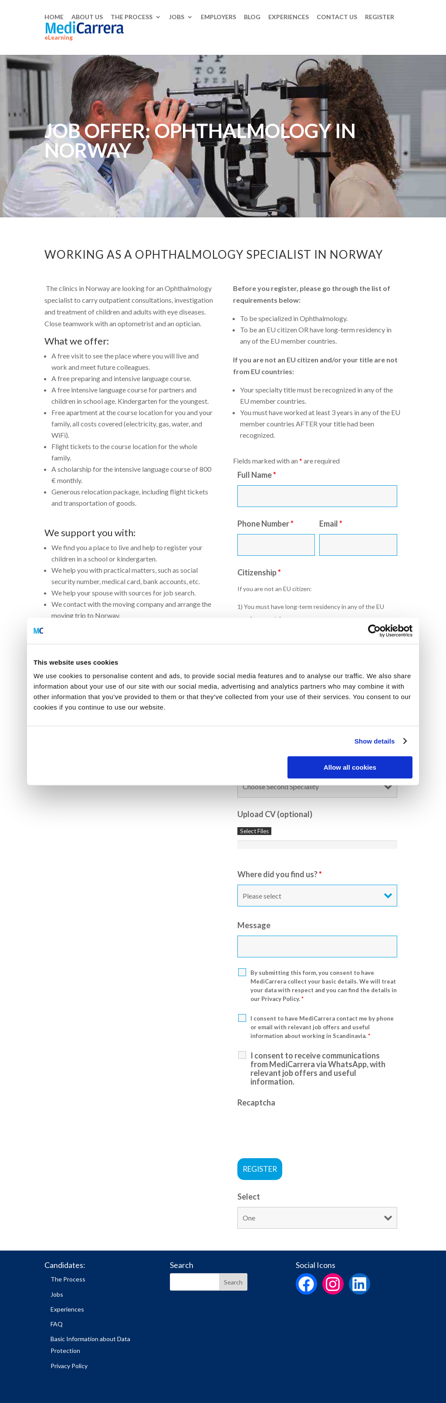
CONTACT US (337, 17)
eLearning (58, 38)
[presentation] (303, 1130)
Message (253, 925)
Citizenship (259, 572)
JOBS (176, 17)
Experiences (67, 1309)
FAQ (57, 1324)
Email (330, 523)
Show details (375, 741)
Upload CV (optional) (274, 814)
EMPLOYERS (218, 17)
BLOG (252, 17)
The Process (68, 1279)
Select (248, 1196)
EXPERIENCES (288, 17)
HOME (54, 17)
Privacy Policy (69, 1365)
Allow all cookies (350, 767)
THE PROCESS (131, 17)
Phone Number (265, 523)
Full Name (256, 475)
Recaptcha (256, 1102)
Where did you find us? (279, 874)
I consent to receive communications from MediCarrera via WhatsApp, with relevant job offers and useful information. (317, 1068)
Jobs (57, 1294)
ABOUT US (87, 17)
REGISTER (379, 17)
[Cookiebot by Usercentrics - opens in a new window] (374, 630)
